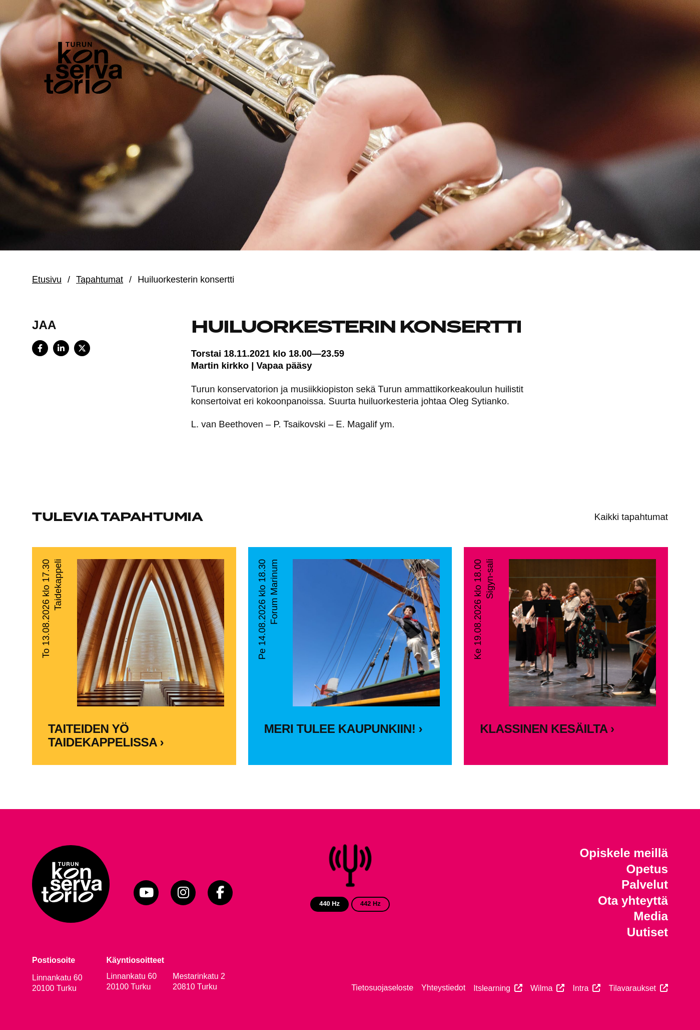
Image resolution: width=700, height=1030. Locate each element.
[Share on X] (82, 348)
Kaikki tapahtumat (631, 516)
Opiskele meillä (624, 853)
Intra (580, 988)
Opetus (646, 869)
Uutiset (647, 932)
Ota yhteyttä (633, 900)
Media (650, 916)
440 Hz (329, 903)
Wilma (541, 988)
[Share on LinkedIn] (61, 348)
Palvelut (644, 884)
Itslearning (491, 988)
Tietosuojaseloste (382, 987)
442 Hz (370, 903)
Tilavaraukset (632, 988)
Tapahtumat (99, 280)
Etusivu (47, 280)
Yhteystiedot (443, 987)
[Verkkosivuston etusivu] (82, 70)
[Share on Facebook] (40, 348)
